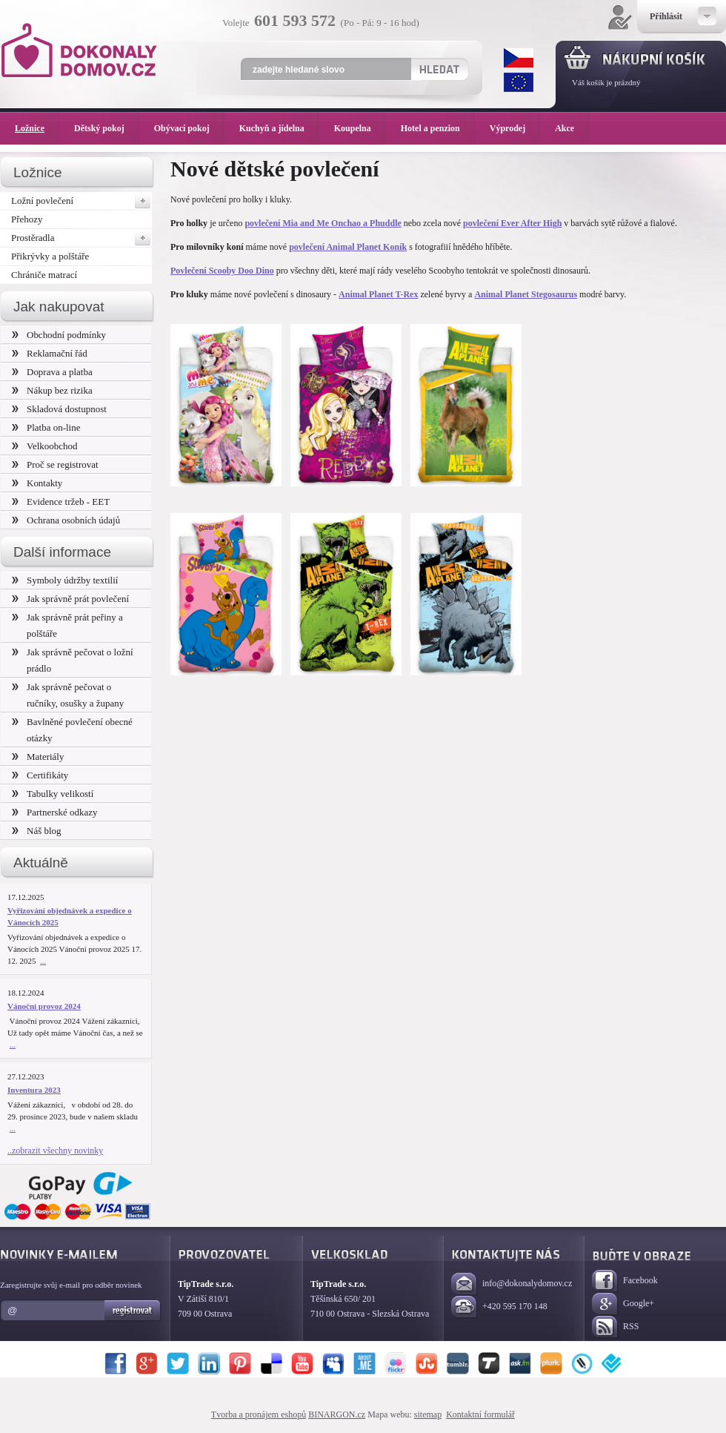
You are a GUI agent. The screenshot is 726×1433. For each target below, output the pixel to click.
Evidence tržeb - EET (61, 501)
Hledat (438, 69)
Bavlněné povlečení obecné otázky (72, 730)
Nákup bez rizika (52, 390)
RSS (615, 1327)
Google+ (623, 1304)
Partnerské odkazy (55, 812)
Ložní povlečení (81, 201)
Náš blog (36, 830)
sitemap (428, 1414)
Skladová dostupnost (59, 408)
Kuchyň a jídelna (279, 128)
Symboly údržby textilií (65, 580)
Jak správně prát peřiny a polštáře (67, 625)
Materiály (38, 756)
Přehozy (27, 219)
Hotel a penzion (438, 128)
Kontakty (37, 483)
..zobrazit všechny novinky (55, 1150)
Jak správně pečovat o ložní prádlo (72, 660)
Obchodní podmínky (59, 334)
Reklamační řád (49, 353)
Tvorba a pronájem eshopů (258, 1414)
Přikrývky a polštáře (50, 256)
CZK (518, 57)
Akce (567, 128)
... (43, 960)
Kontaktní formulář (480, 1414)
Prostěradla (81, 238)
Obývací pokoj (189, 128)
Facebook (625, 1281)
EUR (518, 82)
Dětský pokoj (106, 128)
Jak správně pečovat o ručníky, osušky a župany (68, 695)
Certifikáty (40, 775)
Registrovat (132, 1311)
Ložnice (37, 128)
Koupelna (360, 128)
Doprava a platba (52, 371)
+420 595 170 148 (499, 1307)
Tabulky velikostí (52, 793)
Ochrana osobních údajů (66, 520)
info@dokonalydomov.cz (511, 1284)
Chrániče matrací (44, 274)
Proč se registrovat (55, 464)
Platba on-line (46, 427)
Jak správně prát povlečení (70, 598)
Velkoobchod (45, 445)
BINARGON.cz (336, 1414)
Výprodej (515, 128)
